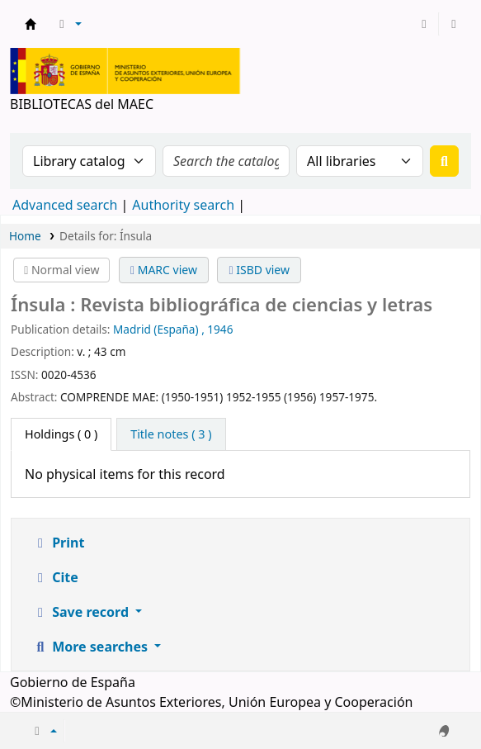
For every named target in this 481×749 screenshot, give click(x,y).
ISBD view (259, 269)
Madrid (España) (156, 329)
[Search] (444, 161)
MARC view (163, 269)
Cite (55, 577)
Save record (82, 612)
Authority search (183, 205)
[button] (68, 24)
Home (25, 236)
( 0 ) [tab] (61, 434)
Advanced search (64, 205)
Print (58, 542)
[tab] (170, 434)
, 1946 (217, 329)
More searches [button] (91, 647)
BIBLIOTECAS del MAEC (30, 24)
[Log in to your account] (424, 24)
